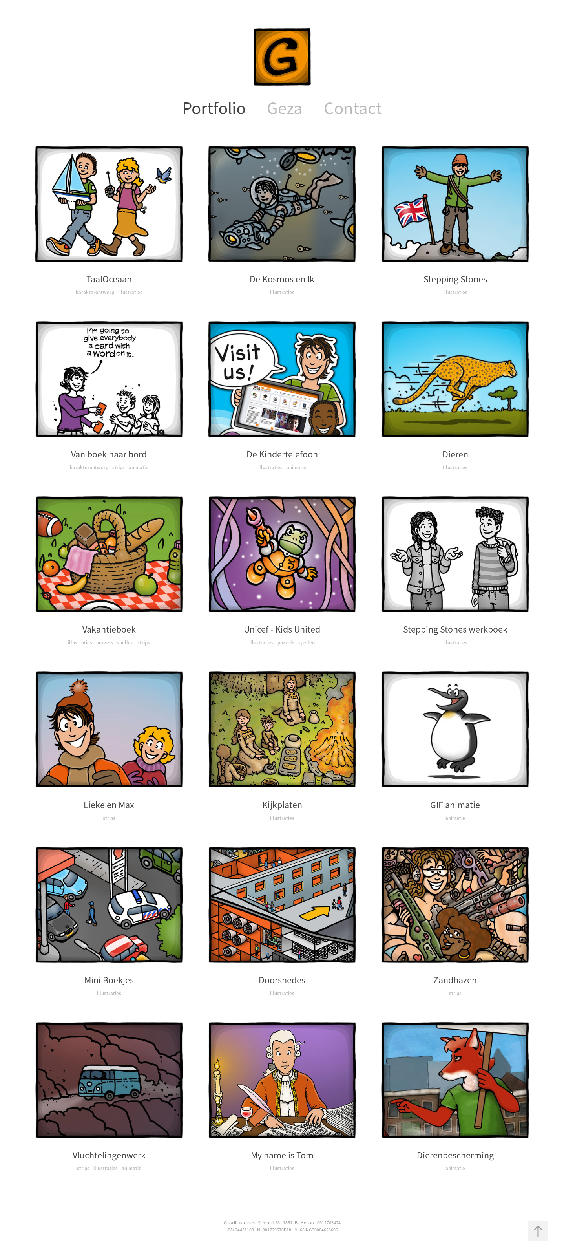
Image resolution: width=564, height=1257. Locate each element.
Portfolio (214, 108)
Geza (285, 108)
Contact (353, 108)
